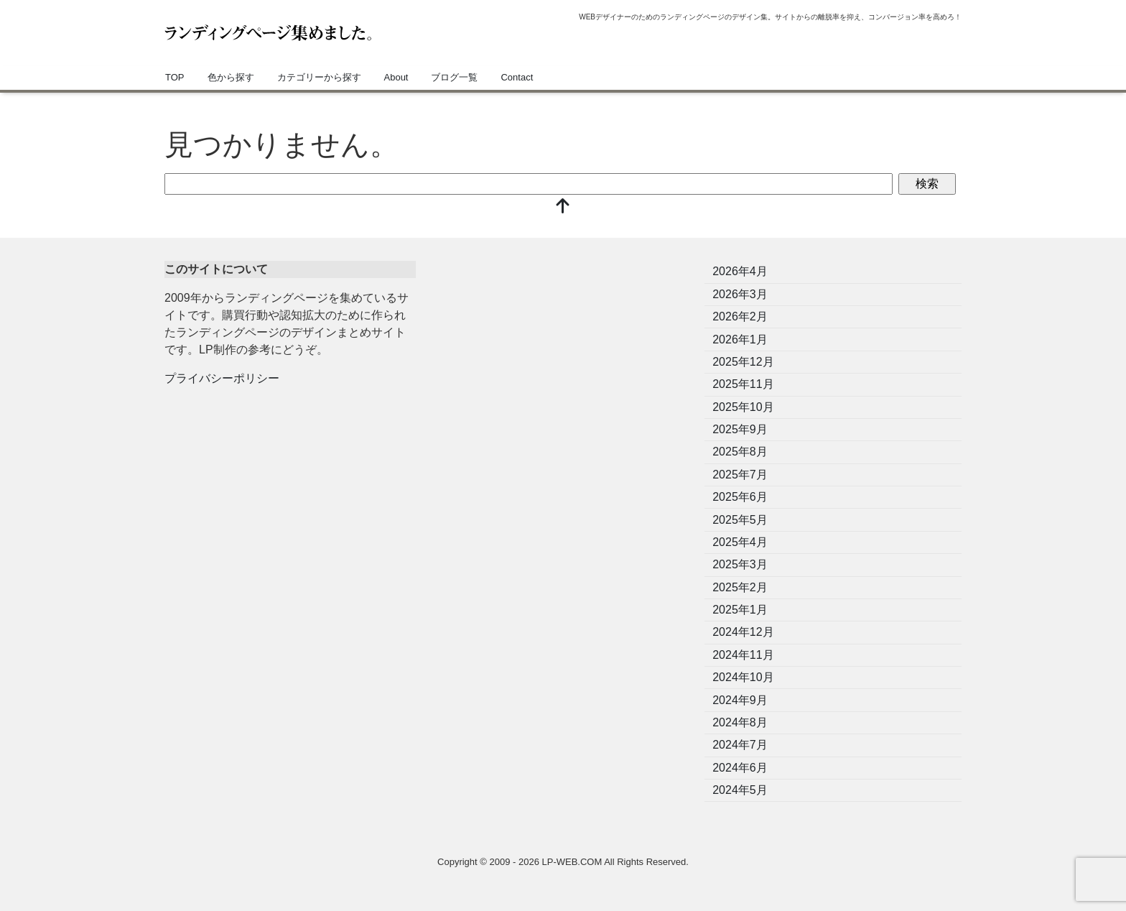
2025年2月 (740, 587)
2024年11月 (742, 655)
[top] (563, 207)
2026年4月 (740, 271)
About (396, 77)
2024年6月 (740, 768)
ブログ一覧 (454, 77)
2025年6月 (740, 497)
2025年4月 (740, 542)
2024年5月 (740, 790)
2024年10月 (742, 677)
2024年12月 (742, 632)
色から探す (231, 77)
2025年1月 (740, 610)
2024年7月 (740, 745)
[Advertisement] (563, 361)
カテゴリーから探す (319, 77)
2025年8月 (740, 451)
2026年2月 (740, 316)
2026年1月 (740, 339)
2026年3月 (740, 294)
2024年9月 (740, 700)
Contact (517, 77)
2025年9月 (740, 429)
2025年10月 (742, 407)
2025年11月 (742, 384)
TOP (175, 77)
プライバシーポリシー (221, 378)
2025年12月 (742, 362)
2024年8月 (740, 722)
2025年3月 (740, 564)
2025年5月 (740, 520)
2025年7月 (740, 474)
